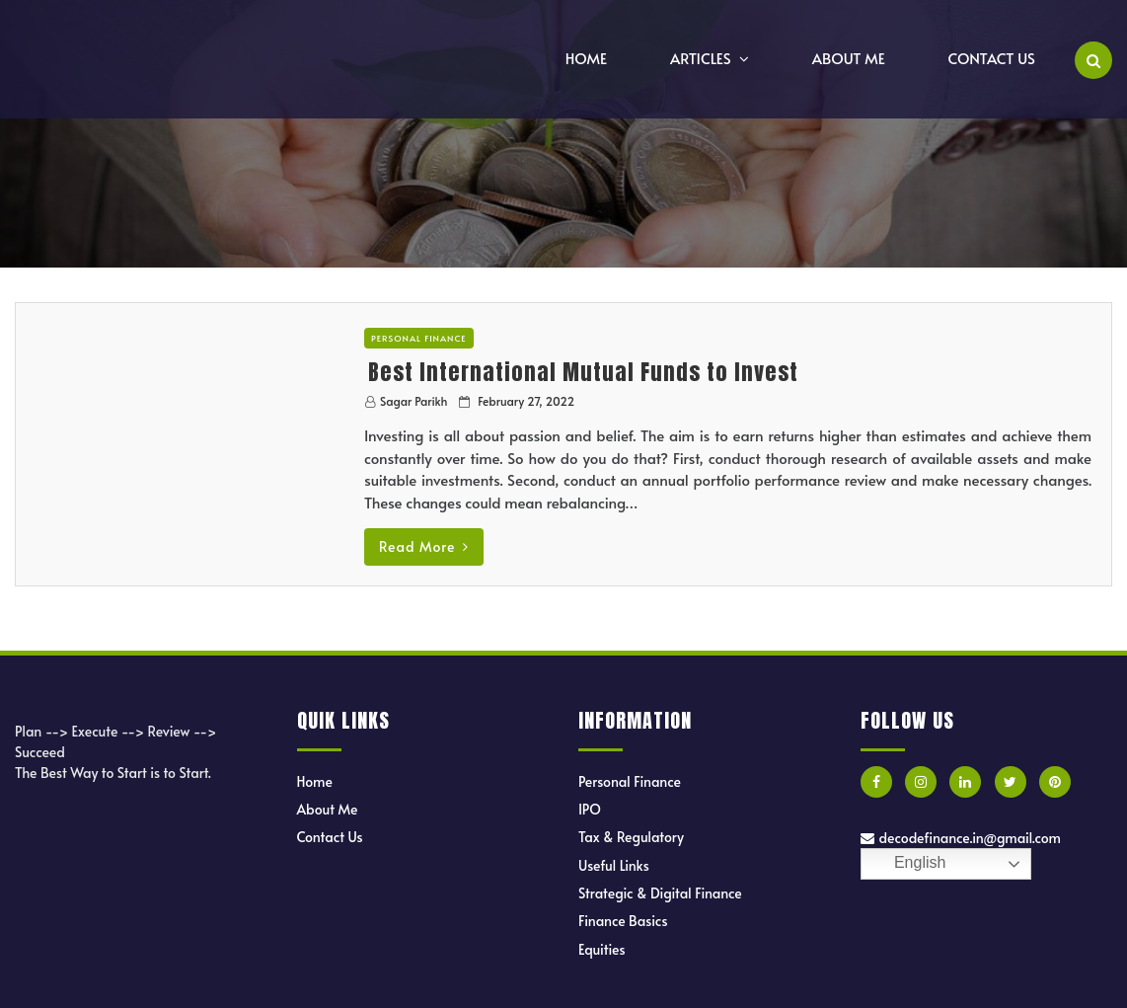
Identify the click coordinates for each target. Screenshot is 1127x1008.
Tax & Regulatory (631, 836)
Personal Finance (419, 338)
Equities (602, 949)
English (906, 864)
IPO (589, 809)
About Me (848, 57)
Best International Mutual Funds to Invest (583, 371)
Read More (424, 546)
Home (586, 57)
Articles (700, 57)
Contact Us (991, 57)
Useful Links (613, 865)
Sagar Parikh (413, 401)
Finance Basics (623, 920)
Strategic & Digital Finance (660, 893)
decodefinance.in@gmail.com (961, 837)
